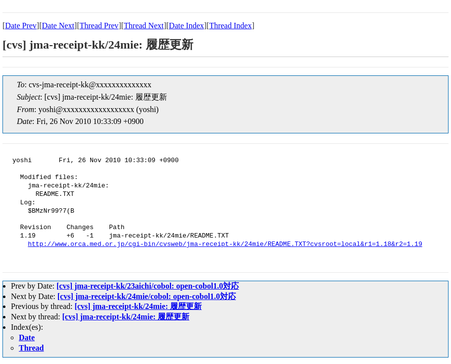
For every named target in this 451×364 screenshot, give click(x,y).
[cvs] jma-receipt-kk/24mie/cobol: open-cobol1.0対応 (146, 296)
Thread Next (144, 25)
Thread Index (230, 25)
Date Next (58, 25)
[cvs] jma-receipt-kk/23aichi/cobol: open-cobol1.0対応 (147, 286)
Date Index (186, 25)
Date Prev (21, 25)
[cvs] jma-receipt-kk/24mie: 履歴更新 (138, 306)
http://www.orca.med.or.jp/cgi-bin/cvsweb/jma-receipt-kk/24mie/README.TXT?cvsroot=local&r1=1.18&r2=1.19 (225, 244)
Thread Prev (98, 25)
